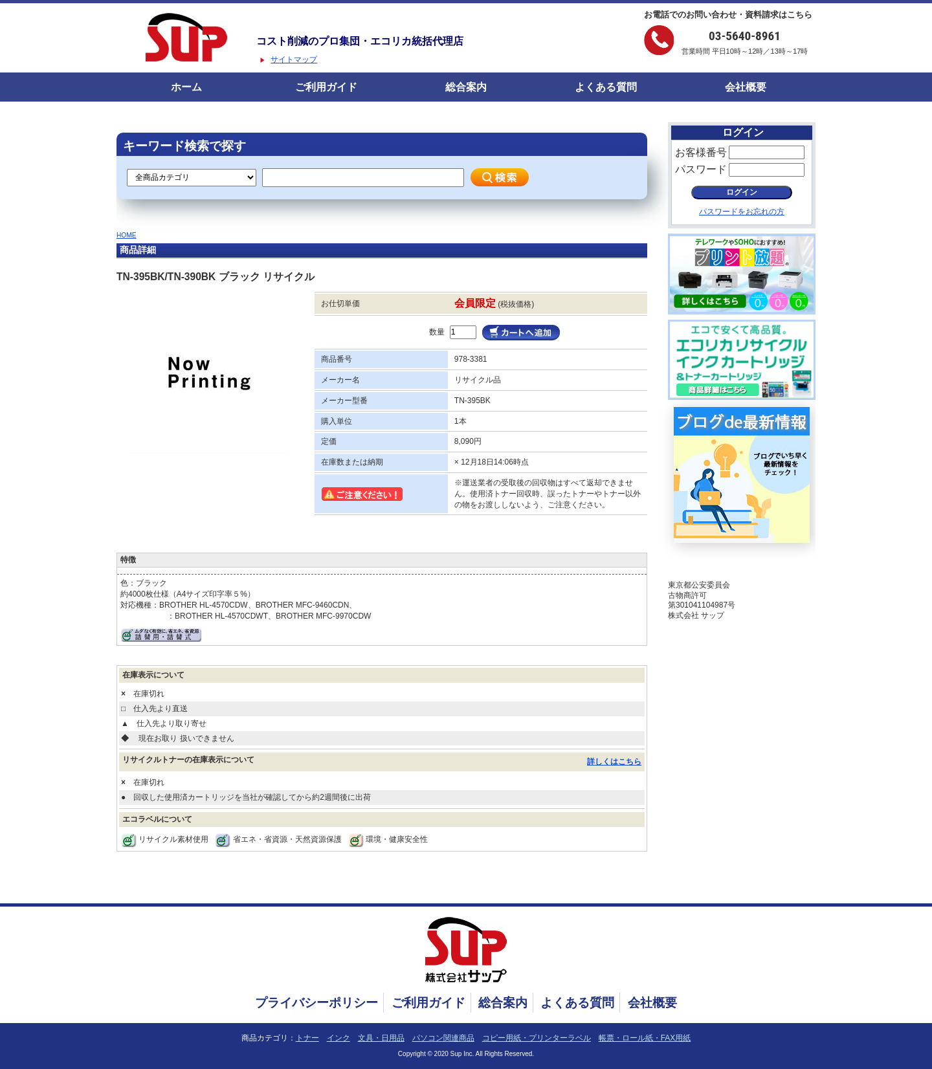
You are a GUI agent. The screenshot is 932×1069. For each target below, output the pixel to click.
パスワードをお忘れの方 (741, 211)
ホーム (186, 87)
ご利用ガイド (326, 87)
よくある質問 (606, 87)
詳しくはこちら (614, 761)
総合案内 (466, 87)
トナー (307, 1037)
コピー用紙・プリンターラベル (536, 1037)
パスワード (701, 169)
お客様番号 (701, 152)
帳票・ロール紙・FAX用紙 (645, 1037)
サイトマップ (294, 59)
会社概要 (745, 87)
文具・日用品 (381, 1037)
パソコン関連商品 (443, 1037)
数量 (437, 331)
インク (338, 1037)
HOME (126, 235)
